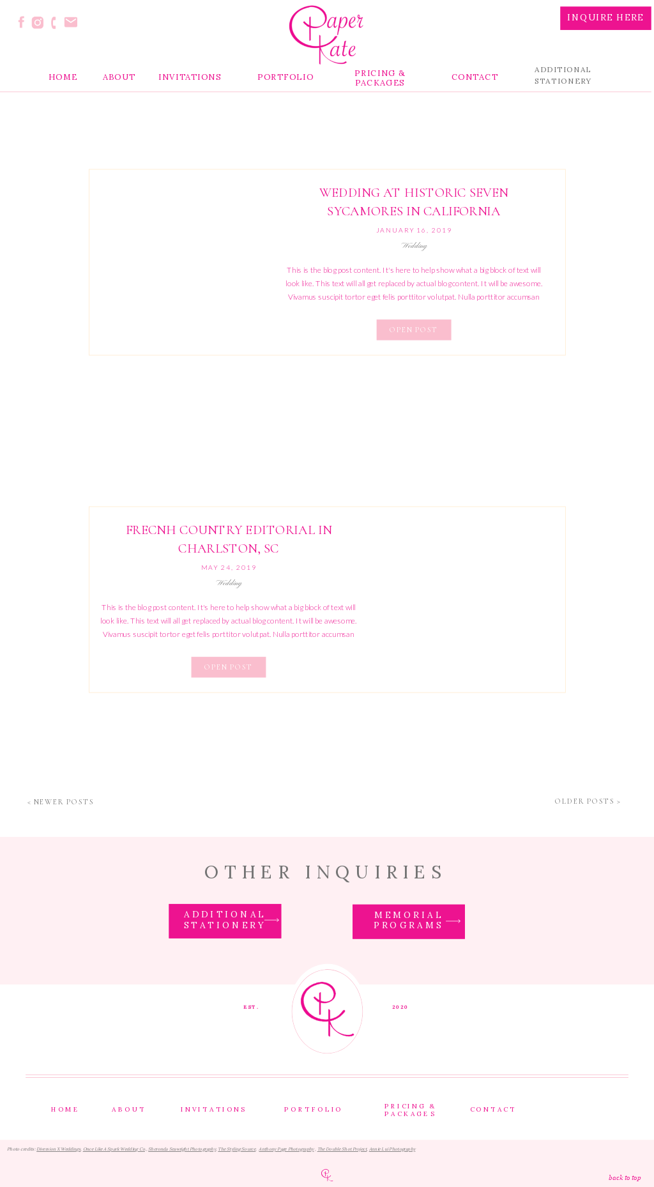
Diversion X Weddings (58, 1150)
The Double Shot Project (342, 1150)
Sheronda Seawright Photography (182, 1150)
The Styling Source (236, 1150)
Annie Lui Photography (392, 1150)
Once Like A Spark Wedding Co (114, 1150)
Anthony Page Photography (286, 1150)
